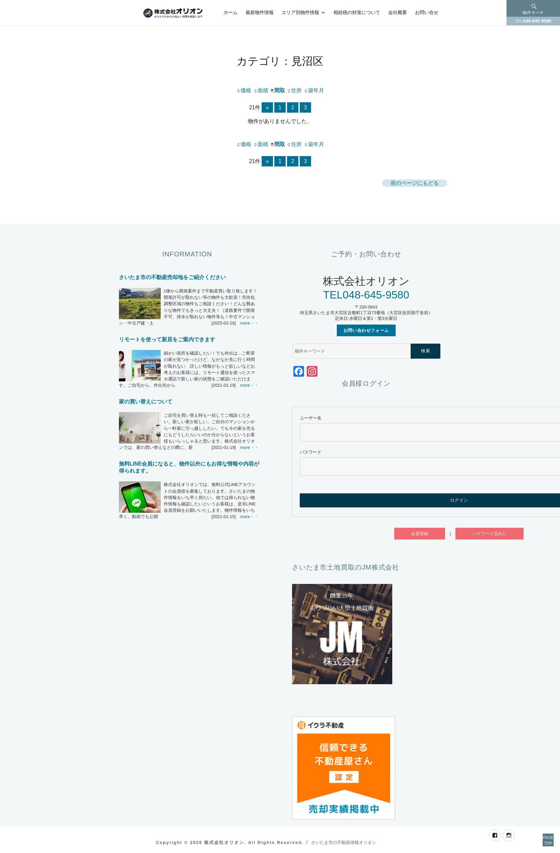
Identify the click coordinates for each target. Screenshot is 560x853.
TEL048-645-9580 (366, 295)
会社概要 (397, 12)
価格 (243, 90)
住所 (294, 90)
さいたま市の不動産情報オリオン (343, 842)
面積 (260, 90)
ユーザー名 (310, 417)
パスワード (310, 452)
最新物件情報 (260, 12)
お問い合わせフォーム (366, 330)
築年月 (313, 90)
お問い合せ (426, 12)
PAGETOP (540, 833)
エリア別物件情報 (300, 12)
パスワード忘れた (489, 533)
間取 (277, 90)
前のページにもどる (415, 183)
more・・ (249, 323)
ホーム (231, 12)
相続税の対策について (356, 12)
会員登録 (419, 533)
